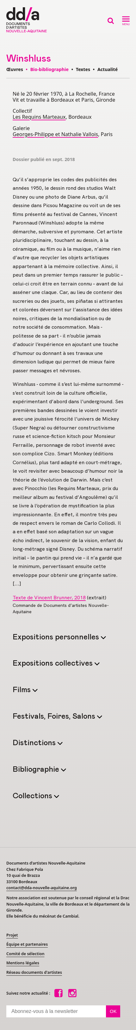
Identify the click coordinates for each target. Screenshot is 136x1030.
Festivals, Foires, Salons (55, 716)
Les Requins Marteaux (39, 116)
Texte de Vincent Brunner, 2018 (49, 597)
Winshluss (28, 58)
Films (23, 690)
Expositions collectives (54, 663)
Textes (83, 69)
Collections (33, 796)
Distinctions (35, 743)
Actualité (107, 69)
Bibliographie (37, 769)
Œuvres (14, 69)
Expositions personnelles (57, 637)
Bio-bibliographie (49, 69)
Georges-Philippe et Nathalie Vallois (55, 134)
